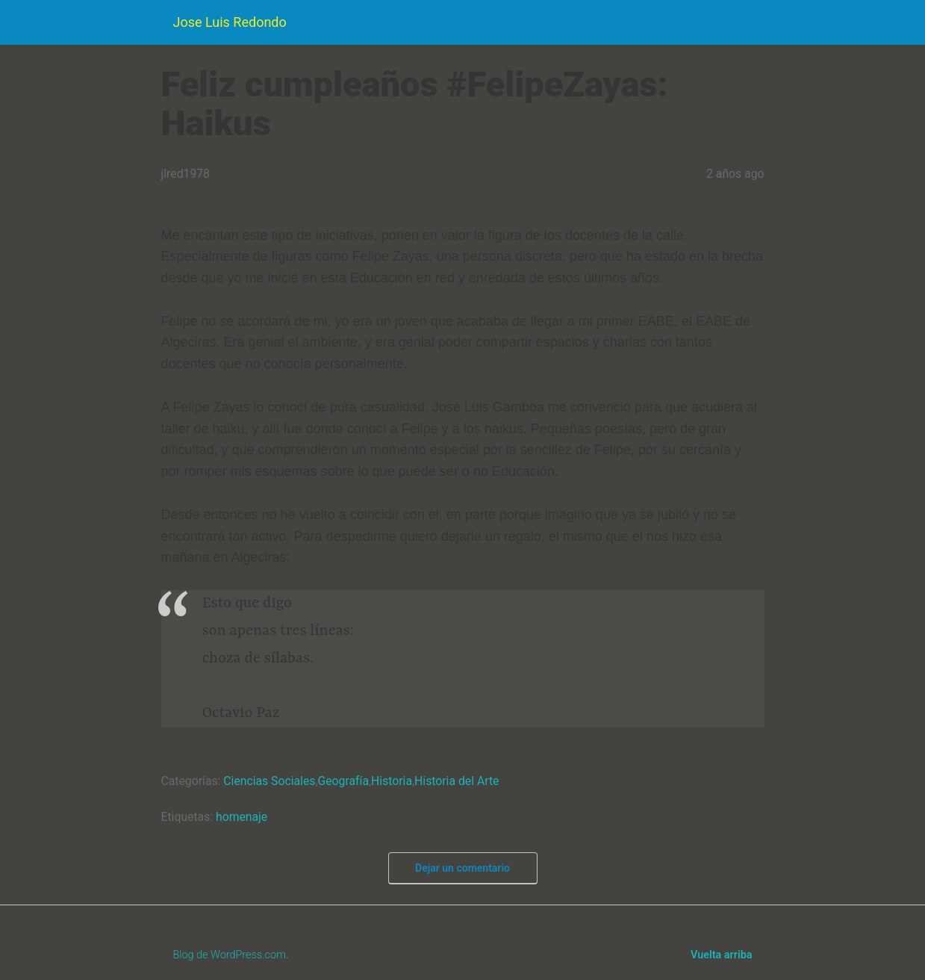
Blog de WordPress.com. (231, 955)
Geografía (343, 781)
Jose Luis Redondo (230, 22)
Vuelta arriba (721, 955)
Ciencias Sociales (269, 781)
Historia (391, 781)
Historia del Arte (456, 781)
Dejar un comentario (462, 868)
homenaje (241, 817)
